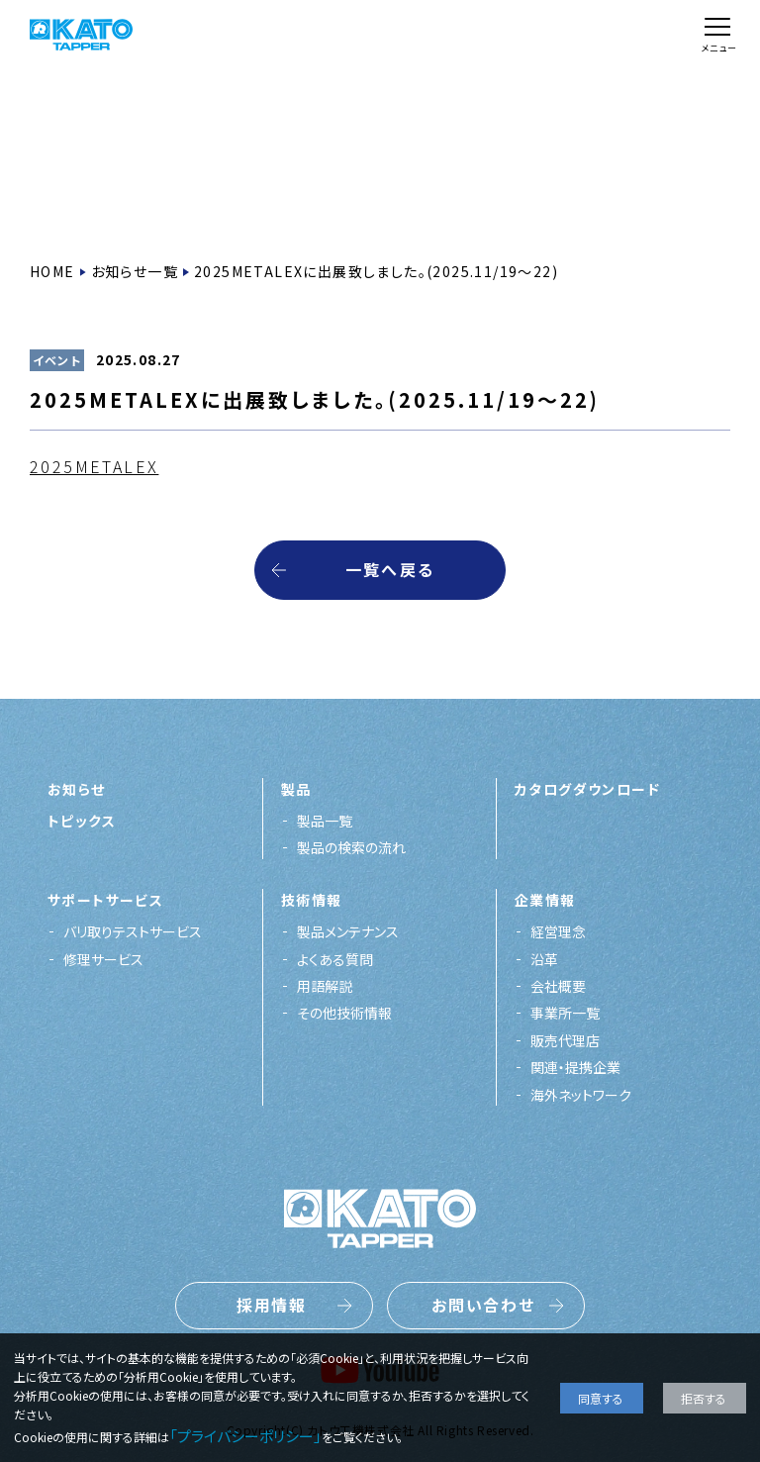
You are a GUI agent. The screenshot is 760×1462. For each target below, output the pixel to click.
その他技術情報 (344, 1013)
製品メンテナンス (348, 931)
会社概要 (558, 986)
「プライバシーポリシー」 (245, 1435)
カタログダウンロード (587, 789)
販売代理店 (565, 1040)
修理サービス (103, 959)
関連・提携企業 (575, 1067)
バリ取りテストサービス (132, 931)
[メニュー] (717, 35)
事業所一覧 (565, 1013)
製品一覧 (324, 820)
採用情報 (272, 1304)
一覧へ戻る (390, 569)
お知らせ (77, 789)
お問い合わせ (483, 1304)
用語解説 (324, 986)
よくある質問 (335, 959)
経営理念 (558, 931)
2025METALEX (94, 466)
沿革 (544, 959)
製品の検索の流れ (351, 847)
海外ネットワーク (580, 1095)
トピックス (82, 820)
